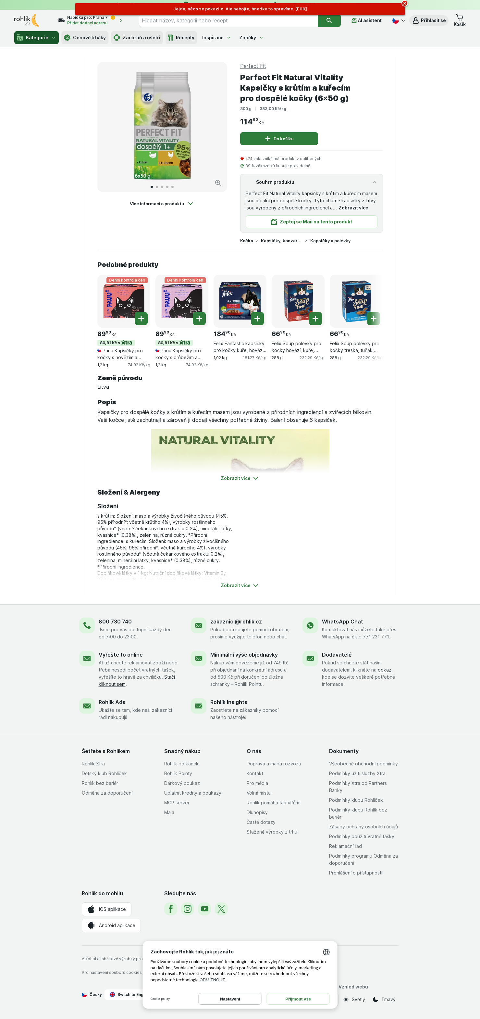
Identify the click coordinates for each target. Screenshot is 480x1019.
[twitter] (221, 908)
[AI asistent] (367, 20)
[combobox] (228, 20)
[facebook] (170, 908)
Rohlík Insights (228, 702)
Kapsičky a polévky (330, 240)
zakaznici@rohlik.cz (236, 621)
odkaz (384, 670)
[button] (429, 20)
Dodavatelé (336, 654)
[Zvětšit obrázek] (218, 183)
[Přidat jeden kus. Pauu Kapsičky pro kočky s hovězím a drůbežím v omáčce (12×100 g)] (141, 318)
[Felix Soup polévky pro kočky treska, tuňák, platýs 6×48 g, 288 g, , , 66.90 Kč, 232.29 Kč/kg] (356, 301)
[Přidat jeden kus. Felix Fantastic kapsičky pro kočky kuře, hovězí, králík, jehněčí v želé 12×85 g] (257, 318)
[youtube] (204, 908)
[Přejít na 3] (162, 187)
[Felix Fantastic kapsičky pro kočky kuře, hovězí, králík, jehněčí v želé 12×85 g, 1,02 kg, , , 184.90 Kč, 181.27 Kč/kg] (240, 301)
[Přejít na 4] (167, 187)
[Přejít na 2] (157, 187)
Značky (251, 37)
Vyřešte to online (121, 654)
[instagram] (187, 908)
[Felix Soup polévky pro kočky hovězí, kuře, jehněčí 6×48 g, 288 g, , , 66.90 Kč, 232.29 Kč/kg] (298, 301)
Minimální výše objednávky (244, 654)
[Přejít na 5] (172, 187)
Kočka (246, 240)
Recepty (181, 37)
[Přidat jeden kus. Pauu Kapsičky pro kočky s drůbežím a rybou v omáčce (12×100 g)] (199, 318)
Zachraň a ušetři (137, 37)
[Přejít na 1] (152, 187)
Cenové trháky (85, 37)
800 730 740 (115, 621)
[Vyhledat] (329, 20)
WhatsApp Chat (342, 621)
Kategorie (36, 37)
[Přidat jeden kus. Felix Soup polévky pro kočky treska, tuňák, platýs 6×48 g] (373, 318)
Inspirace (216, 37)
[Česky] (398, 20)
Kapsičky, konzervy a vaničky (281, 240)
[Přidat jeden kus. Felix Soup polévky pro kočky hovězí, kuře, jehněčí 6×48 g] (315, 318)
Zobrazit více (353, 207)
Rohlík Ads (112, 702)
